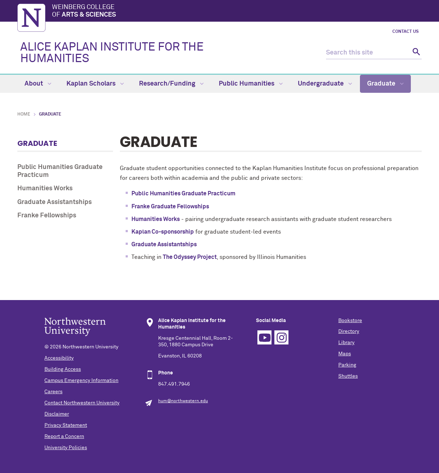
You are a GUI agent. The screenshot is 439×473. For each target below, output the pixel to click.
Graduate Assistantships (54, 202)
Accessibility (59, 358)
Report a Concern (64, 436)
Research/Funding (171, 84)
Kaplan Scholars (95, 84)
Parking (347, 365)
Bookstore (350, 320)
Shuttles (348, 376)
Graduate (385, 84)
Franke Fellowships (46, 215)
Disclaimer (56, 414)
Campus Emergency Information (81, 380)
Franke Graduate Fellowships (170, 206)
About (38, 84)
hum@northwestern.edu (183, 401)
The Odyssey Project (190, 257)
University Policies (65, 447)
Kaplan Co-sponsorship (162, 232)
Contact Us (405, 32)
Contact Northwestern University (81, 402)
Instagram (281, 337)
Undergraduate (325, 84)
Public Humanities (251, 84)
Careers (53, 391)
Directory (348, 331)
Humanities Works (45, 188)
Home (23, 114)
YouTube (264, 337)
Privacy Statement (65, 425)
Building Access (62, 369)
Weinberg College (237, 11)
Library (346, 342)
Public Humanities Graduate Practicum (60, 171)
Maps (344, 353)
